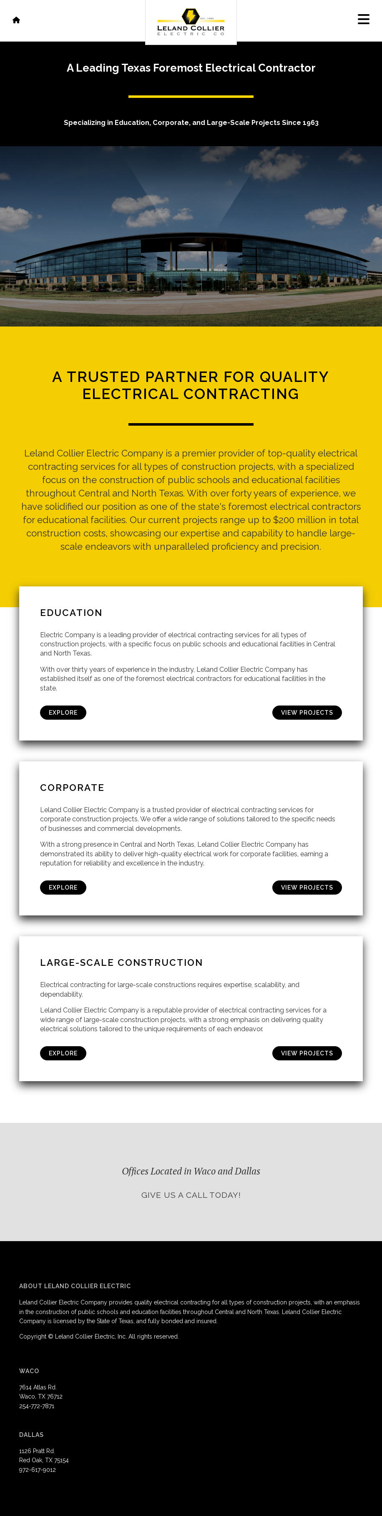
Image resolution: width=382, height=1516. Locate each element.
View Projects (307, 712)
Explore (63, 712)
